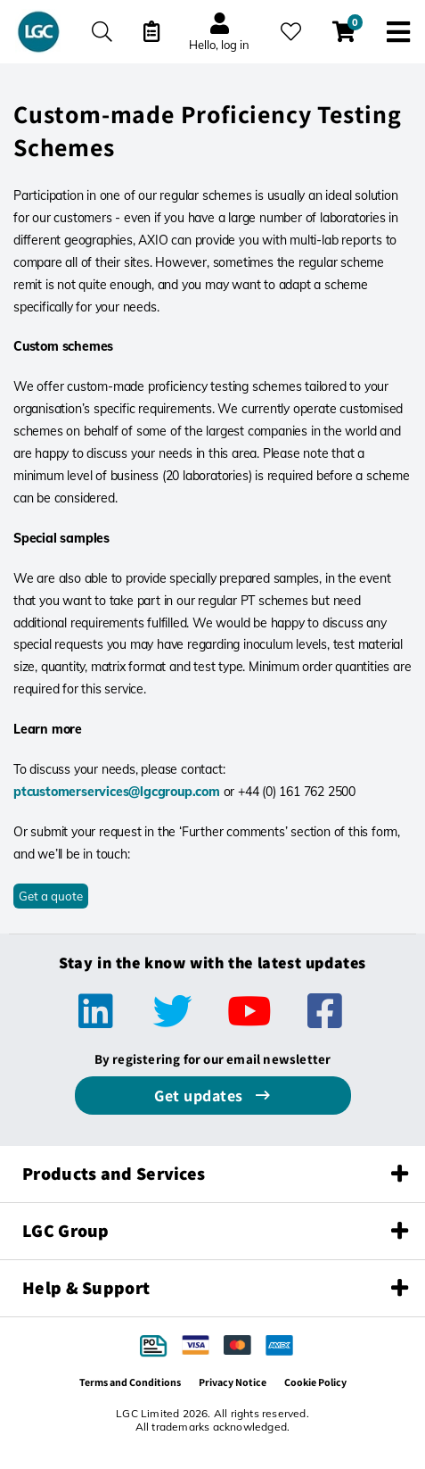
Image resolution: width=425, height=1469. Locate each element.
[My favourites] (291, 32)
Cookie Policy (315, 1382)
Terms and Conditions (130, 1382)
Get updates (200, 1095)
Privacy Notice (232, 1382)
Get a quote (51, 896)
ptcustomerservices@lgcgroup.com (116, 792)
